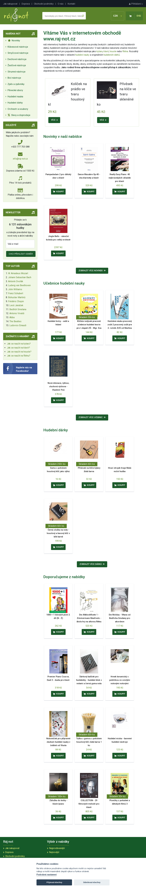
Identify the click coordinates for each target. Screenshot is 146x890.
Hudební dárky (15, 102)
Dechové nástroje (17, 59)
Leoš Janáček (16, 305)
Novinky (14, 40)
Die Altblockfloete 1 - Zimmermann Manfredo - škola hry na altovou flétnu (89, 618)
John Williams (15, 289)
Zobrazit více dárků (92, 564)
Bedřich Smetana (17, 309)
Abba (12, 317)
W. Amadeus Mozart (18, 273)
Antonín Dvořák (15, 281)
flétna (125, 51)
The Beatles (15, 321)
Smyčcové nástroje (18, 52)
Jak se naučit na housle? (19, 351)
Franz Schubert (15, 293)
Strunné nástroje (16, 71)
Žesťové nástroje (17, 65)
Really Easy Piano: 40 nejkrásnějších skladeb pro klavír (120, 178)
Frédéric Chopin (16, 301)
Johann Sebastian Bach (19, 277)
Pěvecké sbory (15, 90)
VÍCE (54, 120)
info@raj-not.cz (20, 158)
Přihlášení (136, 3)
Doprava (26, 3)
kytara (100, 51)
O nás (60, 3)
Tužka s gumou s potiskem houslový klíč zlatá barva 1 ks (89, 742)
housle (113, 51)
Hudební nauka (15, 96)
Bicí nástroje (14, 77)
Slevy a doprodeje (19, 115)
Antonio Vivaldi (16, 313)
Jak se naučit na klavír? (18, 347)
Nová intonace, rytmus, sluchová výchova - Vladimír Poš (58, 386)
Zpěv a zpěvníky (16, 84)
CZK (117, 15)
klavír (106, 51)
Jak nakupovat (10, 3)
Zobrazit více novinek (92, 270)
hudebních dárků (112, 54)
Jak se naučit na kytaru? (19, 343)
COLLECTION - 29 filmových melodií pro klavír (89, 804)
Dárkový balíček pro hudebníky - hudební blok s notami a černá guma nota (89, 680)
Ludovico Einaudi (17, 325)
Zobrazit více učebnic (92, 417)
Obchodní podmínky (44, 3)
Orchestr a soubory (18, 108)
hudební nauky (82, 54)
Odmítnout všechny (91, 882)
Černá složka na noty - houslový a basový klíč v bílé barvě (58, 533)
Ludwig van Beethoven (19, 285)
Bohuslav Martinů (16, 297)
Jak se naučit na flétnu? (18, 355)
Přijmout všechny (54, 882)
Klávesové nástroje (18, 46)
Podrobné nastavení (46, 874)
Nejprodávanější (57, 848)
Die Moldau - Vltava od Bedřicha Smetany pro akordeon (119, 618)
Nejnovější (54, 852)
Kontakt (71, 3)
